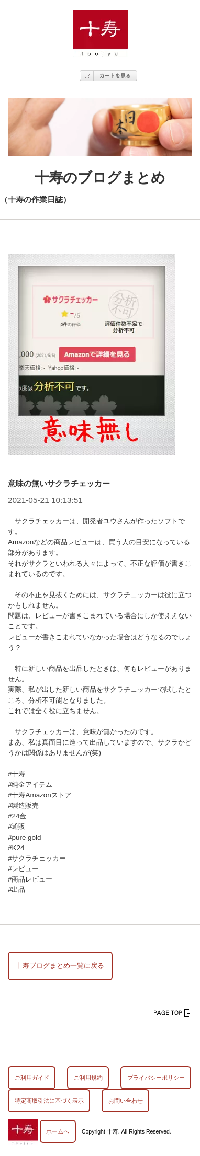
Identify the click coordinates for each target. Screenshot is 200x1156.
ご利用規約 (88, 1077)
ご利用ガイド (32, 1077)
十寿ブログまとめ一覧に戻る (60, 965)
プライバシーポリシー (156, 1077)
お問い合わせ (125, 1100)
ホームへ (57, 1131)
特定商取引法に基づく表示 (49, 1100)
